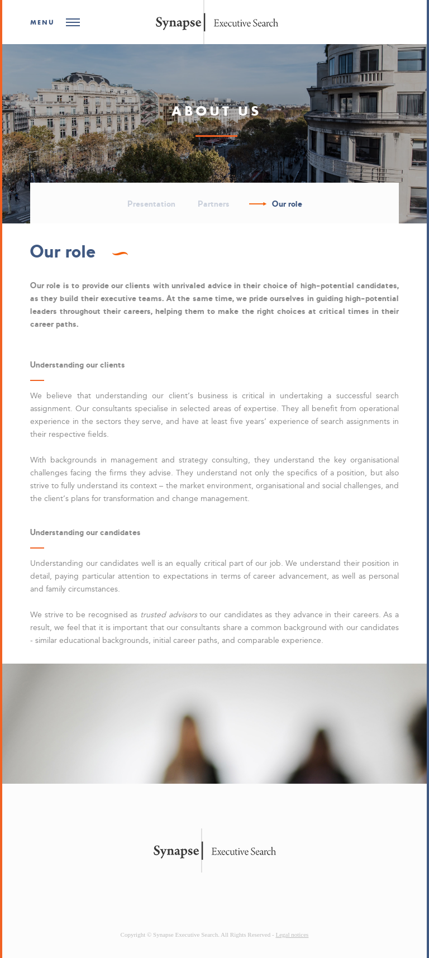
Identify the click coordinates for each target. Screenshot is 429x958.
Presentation (151, 204)
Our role (287, 204)
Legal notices (291, 934)
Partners (214, 204)
